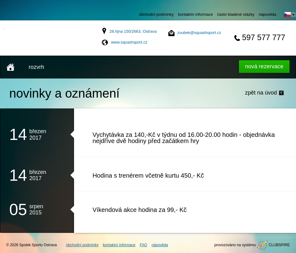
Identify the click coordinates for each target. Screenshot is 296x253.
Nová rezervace (264, 66)
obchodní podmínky (156, 14)
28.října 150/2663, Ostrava (133, 31)
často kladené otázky (235, 14)
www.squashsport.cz (129, 42)
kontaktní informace (195, 14)
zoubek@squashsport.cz (199, 32)
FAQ (143, 245)
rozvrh (36, 67)
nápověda (267, 14)
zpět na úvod (261, 93)
